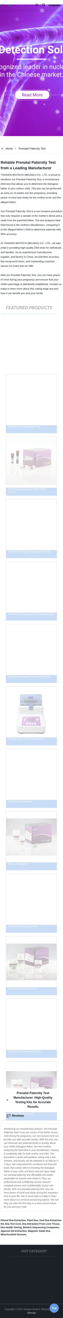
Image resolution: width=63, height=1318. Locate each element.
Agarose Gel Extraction (14, 1231)
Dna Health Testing (11, 1227)
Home (9, 148)
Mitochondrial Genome (13, 1234)
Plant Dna (32, 1220)
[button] (37, 5)
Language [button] (54, 5)
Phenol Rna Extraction (13, 1220)
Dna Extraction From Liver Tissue (40, 1223)
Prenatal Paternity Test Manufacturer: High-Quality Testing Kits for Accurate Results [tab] (29, 1099)
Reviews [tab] (15, 1116)
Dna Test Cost (13, 1223)
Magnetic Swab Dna (39, 1231)
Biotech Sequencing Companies (41, 1227)
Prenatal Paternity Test (32, 148)
